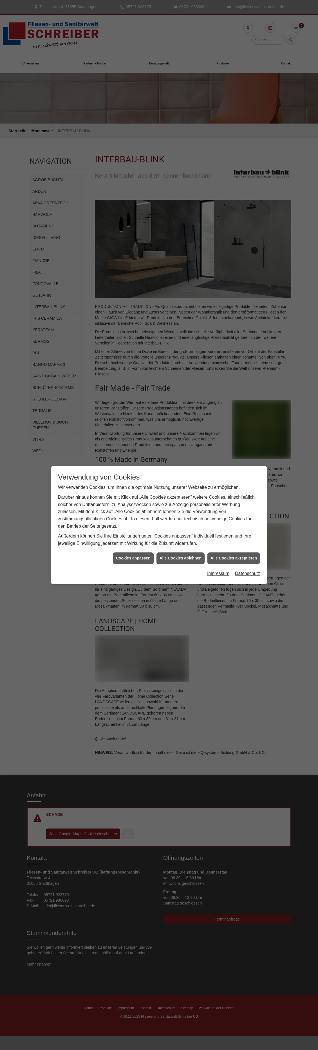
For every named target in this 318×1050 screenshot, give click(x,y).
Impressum (218, 541)
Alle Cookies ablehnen (180, 526)
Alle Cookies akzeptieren (233, 526)
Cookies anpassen (133, 526)
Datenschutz (247, 541)
